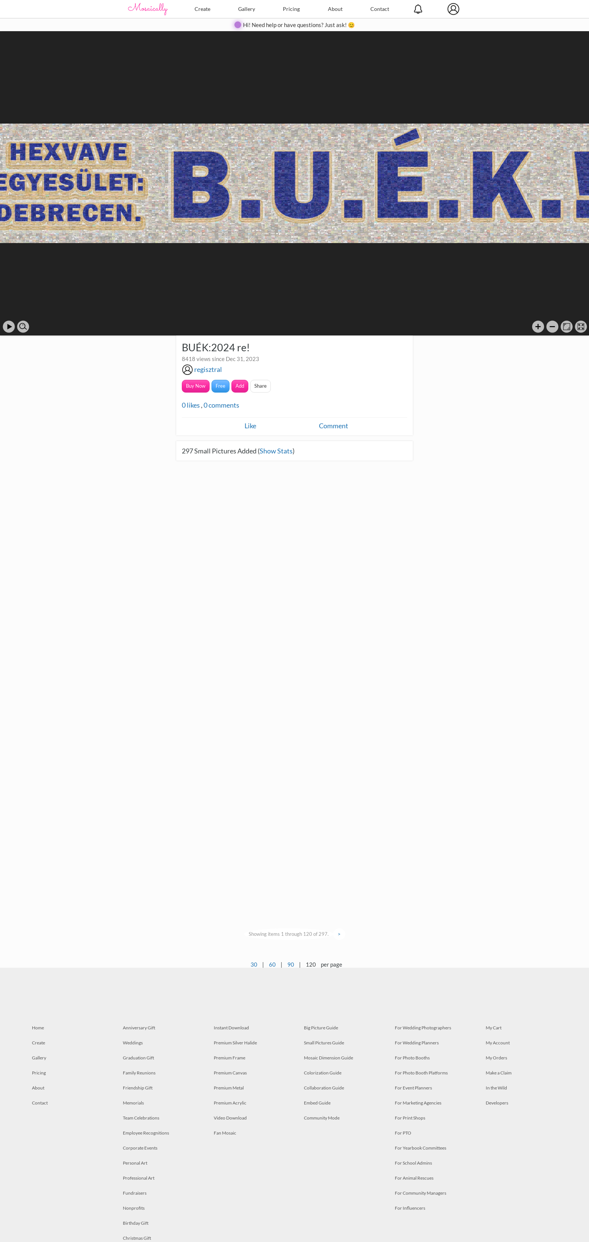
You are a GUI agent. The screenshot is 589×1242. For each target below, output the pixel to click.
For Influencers (410, 1208)
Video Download (230, 1118)
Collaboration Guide (324, 1088)
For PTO (403, 1133)
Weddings (133, 1043)
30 (254, 964)
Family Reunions (139, 1073)
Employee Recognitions (146, 1133)
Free (220, 386)
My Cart (493, 1027)
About (335, 9)
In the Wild (496, 1088)
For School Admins (413, 1163)
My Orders (496, 1058)
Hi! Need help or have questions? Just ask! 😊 (299, 24)
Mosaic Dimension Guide (328, 1058)
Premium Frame (229, 1058)
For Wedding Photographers (423, 1027)
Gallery (246, 9)
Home (38, 1027)
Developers (497, 1103)
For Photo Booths (412, 1058)
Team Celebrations (141, 1118)
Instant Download (231, 1027)
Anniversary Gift (139, 1027)
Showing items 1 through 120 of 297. (289, 934)
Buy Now (195, 386)
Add (240, 386)
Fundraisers (134, 1193)
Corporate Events (140, 1148)
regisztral (208, 369)
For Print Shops (410, 1118)
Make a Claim (499, 1073)
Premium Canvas (230, 1073)
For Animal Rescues (414, 1178)
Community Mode (322, 1118)
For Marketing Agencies (418, 1103)
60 (272, 964)
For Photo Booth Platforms (421, 1073)
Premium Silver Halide (235, 1043)
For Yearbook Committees (420, 1148)
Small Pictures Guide (324, 1043)
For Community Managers (420, 1193)
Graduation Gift (138, 1058)
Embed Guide (317, 1103)
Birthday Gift (135, 1223)
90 (290, 964)
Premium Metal (229, 1088)
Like (250, 426)
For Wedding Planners (417, 1043)
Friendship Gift (138, 1088)
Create (202, 9)
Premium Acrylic (230, 1103)
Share (260, 386)
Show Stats (276, 451)
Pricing (291, 9)
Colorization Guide (322, 1073)
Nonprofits (134, 1208)
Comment (333, 426)
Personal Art (135, 1163)
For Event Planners (413, 1088)
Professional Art (138, 1178)
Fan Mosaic (225, 1133)
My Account (498, 1043)
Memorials (133, 1103)
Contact (379, 9)
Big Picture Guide (321, 1027)
